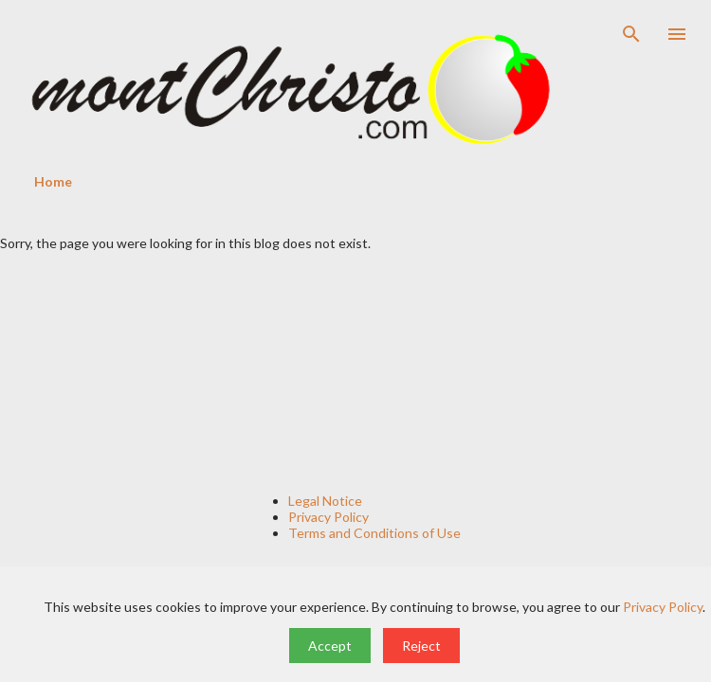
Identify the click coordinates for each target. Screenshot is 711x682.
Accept (330, 645)
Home (53, 181)
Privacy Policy (328, 517)
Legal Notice (325, 501)
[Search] (631, 34)
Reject (421, 645)
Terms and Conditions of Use (374, 533)
